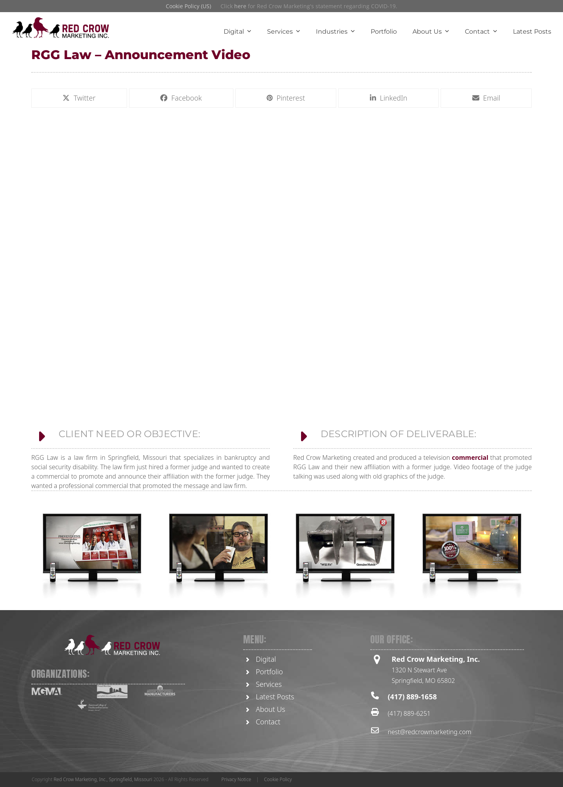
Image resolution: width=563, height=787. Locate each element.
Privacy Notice (236, 779)
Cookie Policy (278, 779)
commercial (470, 538)
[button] (79, 98)
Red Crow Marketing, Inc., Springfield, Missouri (103, 779)
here (240, 6)
